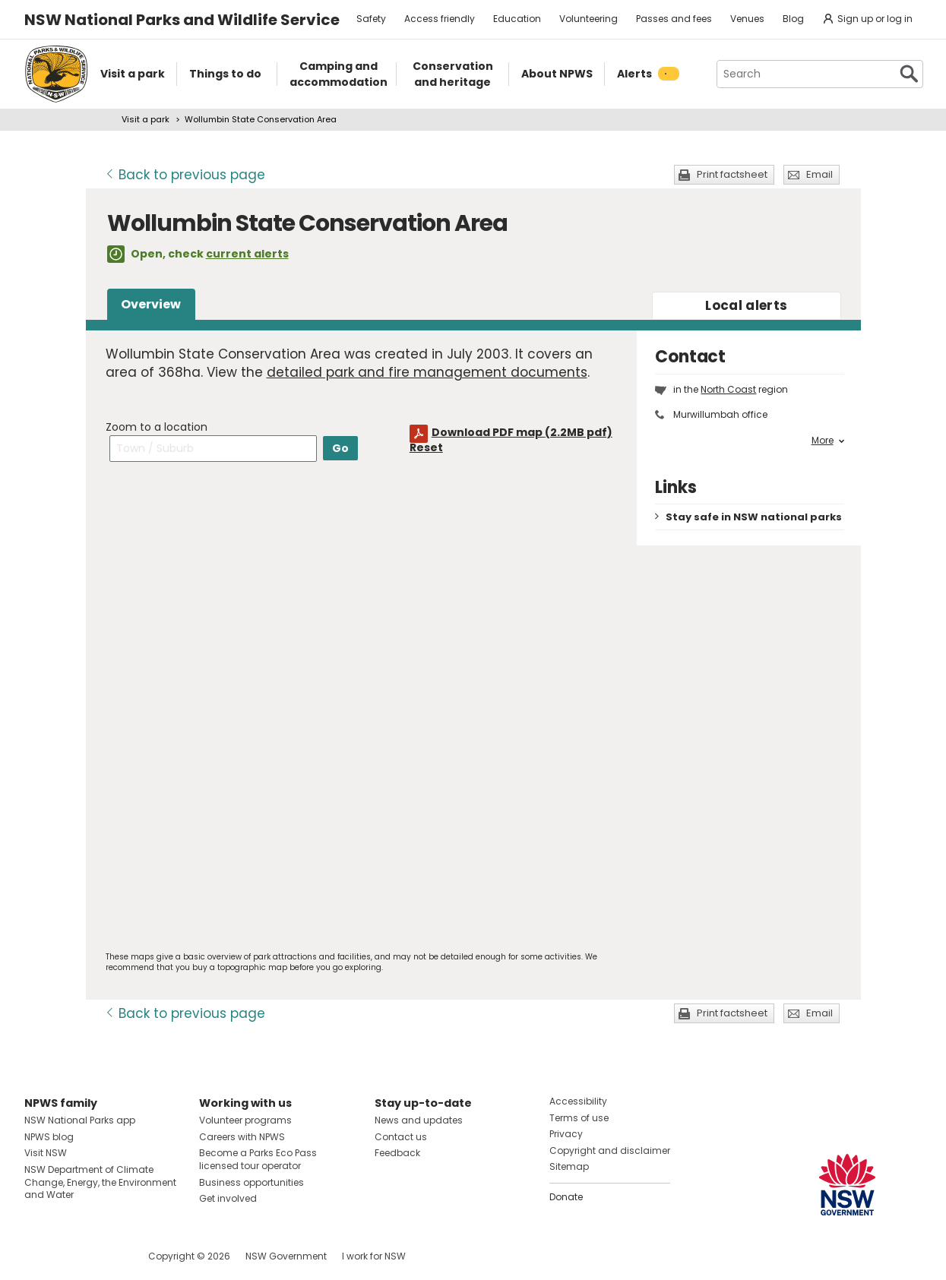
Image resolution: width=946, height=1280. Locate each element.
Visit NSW (45, 1152)
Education (517, 18)
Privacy (566, 1133)
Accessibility (578, 1101)
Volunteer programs (245, 1120)
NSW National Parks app (79, 1120)
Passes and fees (674, 18)
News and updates (419, 1120)
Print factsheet (732, 174)
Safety (371, 18)
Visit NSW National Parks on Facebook (38, 1256)
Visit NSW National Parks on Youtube (104, 1256)
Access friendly (439, 18)
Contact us (401, 1136)
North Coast (728, 389)
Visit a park (145, 119)
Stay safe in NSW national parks (754, 517)
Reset (426, 447)
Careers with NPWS (242, 1136)
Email (819, 174)
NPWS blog (49, 1136)
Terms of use (579, 1117)
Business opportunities (251, 1182)
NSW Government (286, 1256)
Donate (566, 1196)
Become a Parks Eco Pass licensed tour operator (258, 1159)
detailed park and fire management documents (427, 372)
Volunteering (588, 18)
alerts (746, 305)
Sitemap (569, 1166)
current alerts (247, 253)
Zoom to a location (156, 427)
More (828, 441)
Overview (151, 304)
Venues (747, 18)
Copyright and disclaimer (609, 1150)
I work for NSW (374, 1256)
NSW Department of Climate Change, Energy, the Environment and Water (100, 1182)
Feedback (397, 1152)
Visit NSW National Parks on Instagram (71, 1256)
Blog (793, 18)
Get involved (228, 1198)
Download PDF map (522, 432)
